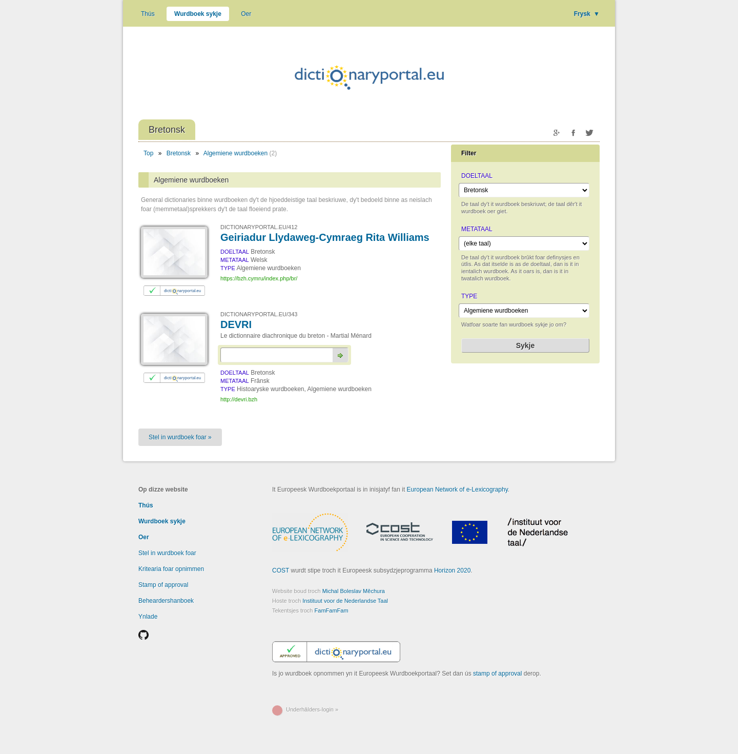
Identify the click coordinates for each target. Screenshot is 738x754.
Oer (246, 13)
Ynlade (147, 616)
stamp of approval (497, 673)
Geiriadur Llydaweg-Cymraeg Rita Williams (324, 237)
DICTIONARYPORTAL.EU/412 (258, 227)
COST (280, 570)
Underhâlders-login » (312, 709)
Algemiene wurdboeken (235, 153)
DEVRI (236, 324)
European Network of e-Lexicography (457, 489)
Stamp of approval (163, 584)
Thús (148, 13)
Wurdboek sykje (197, 13)
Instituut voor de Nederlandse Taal (345, 601)
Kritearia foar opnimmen (171, 569)
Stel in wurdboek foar (167, 553)
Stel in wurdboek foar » (180, 437)
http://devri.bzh (238, 399)
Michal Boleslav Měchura (353, 591)
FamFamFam (331, 610)
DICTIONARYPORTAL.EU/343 (258, 314)
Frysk (587, 13)
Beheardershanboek (166, 600)
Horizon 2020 (452, 570)
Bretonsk (179, 153)
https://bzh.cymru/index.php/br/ (258, 278)
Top (148, 153)
